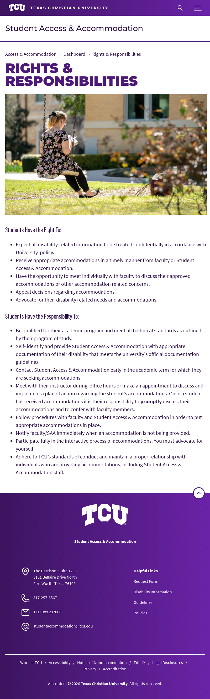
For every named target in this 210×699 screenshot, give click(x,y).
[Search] (180, 8)
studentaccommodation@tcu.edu (63, 626)
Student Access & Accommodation (74, 28)
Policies (140, 612)
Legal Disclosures (167, 662)
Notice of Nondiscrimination (102, 662)
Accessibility (59, 662)
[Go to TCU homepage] (58, 8)
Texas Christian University (104, 683)
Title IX (139, 662)
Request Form (146, 581)
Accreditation (115, 668)
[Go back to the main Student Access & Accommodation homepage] (105, 515)
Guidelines (143, 602)
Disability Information (153, 591)
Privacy (89, 668)
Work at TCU (31, 662)
